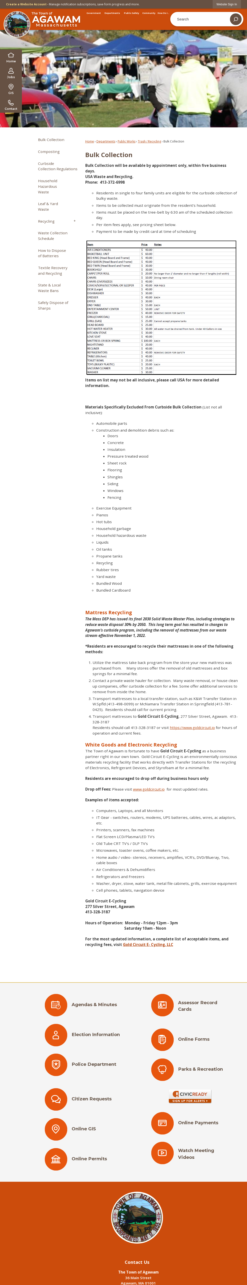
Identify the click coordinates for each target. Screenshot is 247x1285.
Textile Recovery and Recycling (52, 270)
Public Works (126, 141)
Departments (105, 141)
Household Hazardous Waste (47, 186)
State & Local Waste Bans (49, 288)
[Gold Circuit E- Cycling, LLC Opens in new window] (148, 944)
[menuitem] (94, 13)
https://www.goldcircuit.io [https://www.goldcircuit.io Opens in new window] (192, 727)
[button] (236, 19)
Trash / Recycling (149, 141)
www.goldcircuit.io (149, 789)
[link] (227, 4)
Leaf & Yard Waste (48, 206)
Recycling (46, 221)
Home (89, 141)
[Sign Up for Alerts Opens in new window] (190, 1096)
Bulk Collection (51, 139)
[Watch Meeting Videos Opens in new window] (190, 1155)
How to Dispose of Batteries (52, 253)
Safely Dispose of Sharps (53, 305)
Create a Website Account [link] (26, 4)
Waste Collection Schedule (52, 235)
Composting (49, 151)
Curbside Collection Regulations (57, 166)
